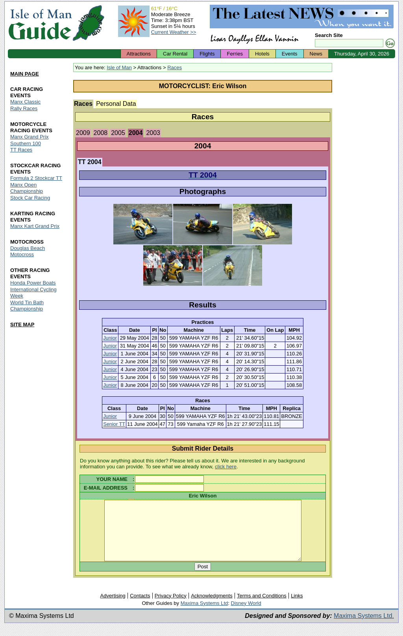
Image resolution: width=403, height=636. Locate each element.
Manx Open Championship (26, 188)
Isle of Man (119, 67)
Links (297, 607)
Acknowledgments (212, 607)
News (316, 54)
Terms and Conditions (262, 607)
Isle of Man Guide (40, 23)
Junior (110, 338)
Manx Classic (25, 102)
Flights (207, 54)
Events (290, 54)
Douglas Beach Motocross (27, 251)
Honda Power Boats (33, 283)
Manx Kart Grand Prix (34, 226)
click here (226, 467)
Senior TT (114, 424)
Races (174, 67)
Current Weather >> (173, 32)
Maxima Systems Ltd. (364, 627)
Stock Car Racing (30, 198)
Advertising (112, 607)
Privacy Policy (171, 607)
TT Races (21, 150)
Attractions (139, 54)
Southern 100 (25, 143)
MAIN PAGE (24, 74)
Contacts (140, 607)
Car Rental (175, 54)
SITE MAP (22, 324)
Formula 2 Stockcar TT (36, 178)
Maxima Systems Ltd (204, 615)
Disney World (246, 615)
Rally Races (23, 108)
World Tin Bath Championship (27, 306)
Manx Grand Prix (29, 137)
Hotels (262, 54)
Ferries (234, 54)
